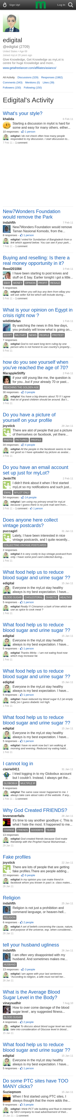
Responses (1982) (52, 77)
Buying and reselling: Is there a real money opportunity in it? (36, 260)
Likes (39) (48, 82)
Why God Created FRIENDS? (35, 810)
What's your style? (22, 113)
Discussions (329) (27, 77)
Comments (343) (12, 82)
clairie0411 (11, 769)
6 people (30, 875)
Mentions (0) (32, 82)
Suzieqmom (12, 1092)
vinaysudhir (12, 1003)
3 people (30, 392)
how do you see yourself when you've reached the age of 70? (35, 364)
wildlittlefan (12, 321)
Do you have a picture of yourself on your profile (29, 417)
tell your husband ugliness (31, 945)
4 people (30, 444)
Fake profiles (17, 857)
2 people (29, 922)
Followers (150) (12, 87)
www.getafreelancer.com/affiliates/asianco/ (29, 68)
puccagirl (10, 531)
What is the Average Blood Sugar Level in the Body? (31, 994)
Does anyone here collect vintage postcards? (30, 522)
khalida (8, 119)
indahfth (9, 222)
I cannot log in (18, 763)
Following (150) (33, 87)
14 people (30, 497)
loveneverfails (14, 816)
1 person (30, 131)
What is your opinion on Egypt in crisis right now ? (38, 312)
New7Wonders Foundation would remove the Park (31, 214)
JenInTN (9, 478)
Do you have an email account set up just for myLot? (35, 469)
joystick (9, 426)
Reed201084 (12, 269)
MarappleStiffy (14, 373)
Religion (11, 897)
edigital (8, 583)
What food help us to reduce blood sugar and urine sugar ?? (36, 574)
